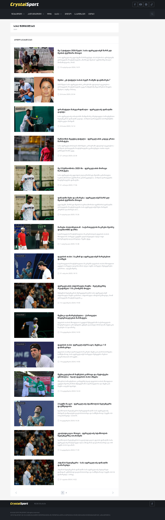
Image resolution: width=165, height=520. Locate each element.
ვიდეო (68, 14)
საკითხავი (79, 14)
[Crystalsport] (24, 4)
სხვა (58, 14)
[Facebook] (152, 503)
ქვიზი (91, 14)
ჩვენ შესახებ (40, 503)
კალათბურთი (36, 14)
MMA (49, 14)
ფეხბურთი (18, 14)
